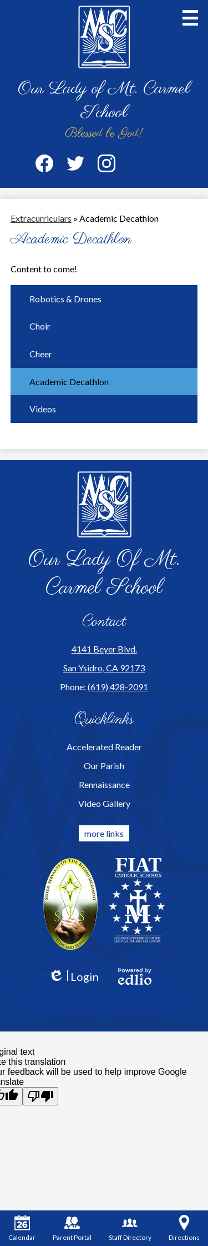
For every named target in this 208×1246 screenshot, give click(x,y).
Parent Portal (72, 1228)
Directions (184, 1228)
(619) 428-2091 (118, 686)
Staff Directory (130, 1228)
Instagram (106, 165)
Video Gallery (104, 803)
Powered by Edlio (135, 976)
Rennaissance (104, 784)
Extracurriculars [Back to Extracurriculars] (41, 218)
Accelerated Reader (104, 746)
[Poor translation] (40, 1096)
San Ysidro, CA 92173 (104, 667)
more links (104, 833)
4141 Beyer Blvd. (104, 649)
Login (73, 977)
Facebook (44, 165)
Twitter (75, 165)
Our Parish (104, 765)
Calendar (21, 1228)
